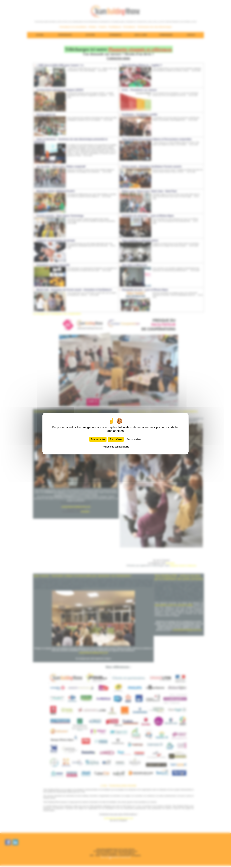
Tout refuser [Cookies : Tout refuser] (116, 439)
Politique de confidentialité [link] (115, 446)
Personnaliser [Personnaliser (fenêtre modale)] (134, 439)
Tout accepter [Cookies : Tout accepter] (98, 439)
